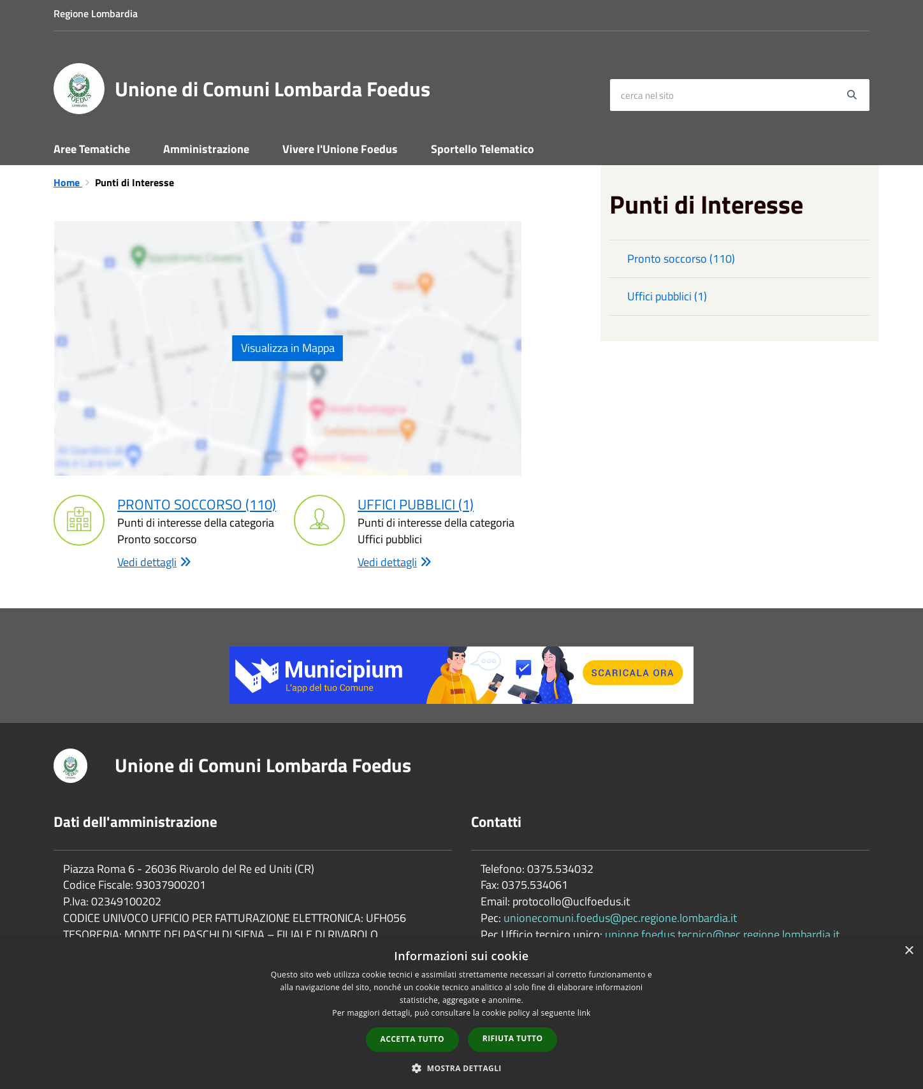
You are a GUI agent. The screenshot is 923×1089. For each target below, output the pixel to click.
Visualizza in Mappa (288, 347)
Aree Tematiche (92, 148)
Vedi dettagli (154, 562)
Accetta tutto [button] (412, 1039)
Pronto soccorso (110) (196, 504)
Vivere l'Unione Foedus (340, 148)
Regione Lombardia (96, 13)
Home (68, 182)
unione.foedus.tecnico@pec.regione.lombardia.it (722, 934)
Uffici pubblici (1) (416, 504)
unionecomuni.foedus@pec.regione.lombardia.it (620, 917)
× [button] (908, 951)
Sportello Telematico (482, 148)
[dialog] (461, 1013)
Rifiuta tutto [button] (513, 1038)
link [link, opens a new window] (584, 1012)
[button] (461, 1068)
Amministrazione (206, 148)
